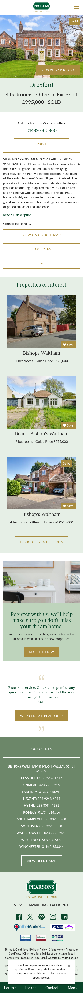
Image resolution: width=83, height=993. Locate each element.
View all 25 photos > (58, 70)
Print (41, 143)
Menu (73, 987)
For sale (10, 987)
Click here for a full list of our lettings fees (48, 953)
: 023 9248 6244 (41, 798)
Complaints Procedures (19, 958)
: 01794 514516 (41, 812)
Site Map (40, 958)
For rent (31, 987)
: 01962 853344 (41, 846)
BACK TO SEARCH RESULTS (41, 541)
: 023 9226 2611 (41, 832)
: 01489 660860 (41, 768)
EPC (41, 263)
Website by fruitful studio (63, 958)
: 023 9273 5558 (41, 826)
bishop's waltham (41, 514)
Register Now (41, 651)
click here (41, 973)
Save (68, 344)
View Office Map (41, 860)
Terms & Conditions (16, 949)
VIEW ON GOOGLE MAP (41, 234)
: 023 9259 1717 (41, 778)
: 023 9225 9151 (41, 784)
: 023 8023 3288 (41, 819)
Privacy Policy (38, 949)
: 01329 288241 (41, 791)
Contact (51, 987)
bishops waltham (41, 353)
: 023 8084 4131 (41, 805)
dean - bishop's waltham (42, 434)
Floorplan (41, 248)
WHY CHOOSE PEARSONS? (41, 715)
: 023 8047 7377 (41, 839)
